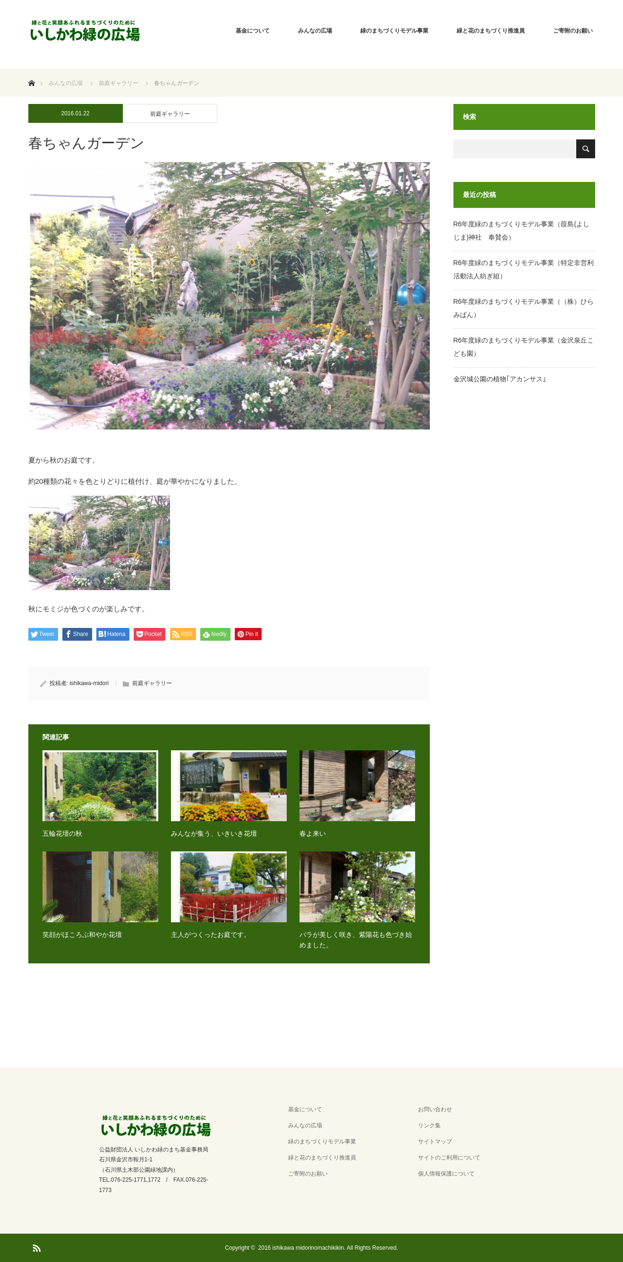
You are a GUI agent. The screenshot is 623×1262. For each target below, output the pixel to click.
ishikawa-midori (89, 683)
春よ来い (312, 833)
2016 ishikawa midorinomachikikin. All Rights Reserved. (328, 1248)
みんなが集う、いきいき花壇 (214, 833)
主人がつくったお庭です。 (210, 934)
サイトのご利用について (449, 1157)
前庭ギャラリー (170, 114)
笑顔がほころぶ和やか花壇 (82, 934)
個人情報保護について (446, 1173)
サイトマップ (435, 1141)
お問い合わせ (435, 1109)
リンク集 (429, 1125)
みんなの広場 (315, 30)
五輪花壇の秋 (62, 833)
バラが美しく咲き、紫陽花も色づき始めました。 (355, 940)
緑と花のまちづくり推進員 (491, 30)
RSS (35, 1246)
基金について (253, 30)
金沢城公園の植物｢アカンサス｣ (499, 379)
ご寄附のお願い (573, 30)
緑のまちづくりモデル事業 (394, 30)
